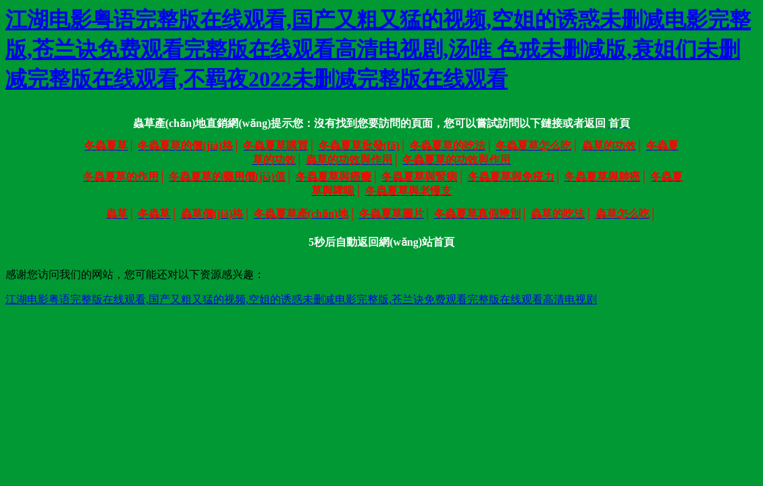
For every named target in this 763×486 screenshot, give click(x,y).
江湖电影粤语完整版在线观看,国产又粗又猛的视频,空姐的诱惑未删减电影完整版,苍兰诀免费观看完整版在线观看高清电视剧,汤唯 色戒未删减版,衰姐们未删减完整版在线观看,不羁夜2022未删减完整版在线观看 (378, 49)
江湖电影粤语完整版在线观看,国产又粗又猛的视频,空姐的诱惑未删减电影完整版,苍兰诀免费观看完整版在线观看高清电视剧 (301, 299)
